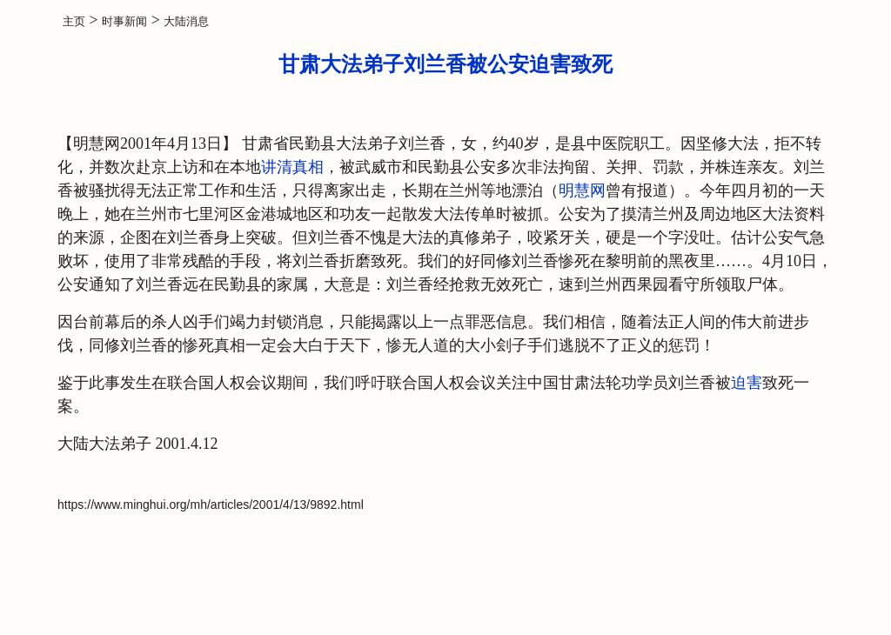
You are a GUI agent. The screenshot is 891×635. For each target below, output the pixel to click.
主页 (74, 21)
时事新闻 (124, 21)
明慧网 (582, 190)
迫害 (746, 382)
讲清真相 (292, 167)
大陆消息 (186, 21)
